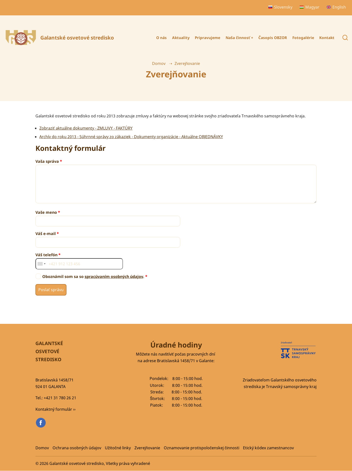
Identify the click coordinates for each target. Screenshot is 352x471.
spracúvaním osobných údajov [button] (114, 276)
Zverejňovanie (147, 448)
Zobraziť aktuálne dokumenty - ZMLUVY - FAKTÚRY (85, 128)
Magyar (309, 7)
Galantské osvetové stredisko (77, 37)
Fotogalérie (300, 37)
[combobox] (41, 263)
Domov (158, 63)
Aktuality (170, 37)
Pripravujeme (199, 37)
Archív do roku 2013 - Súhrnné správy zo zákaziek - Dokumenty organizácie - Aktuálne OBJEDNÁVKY (131, 136)
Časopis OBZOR (268, 37)
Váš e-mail (45, 233)
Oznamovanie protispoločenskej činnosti (201, 448)
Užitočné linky (118, 448)
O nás (149, 37)
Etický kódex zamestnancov (268, 448)
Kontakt (326, 37)
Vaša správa (47, 161)
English (336, 7)
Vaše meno (46, 212)
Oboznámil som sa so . (93, 276)
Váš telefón (46, 254)
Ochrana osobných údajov (77, 448)
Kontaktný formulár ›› (55, 409)
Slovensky (280, 7)
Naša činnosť (233, 37)
